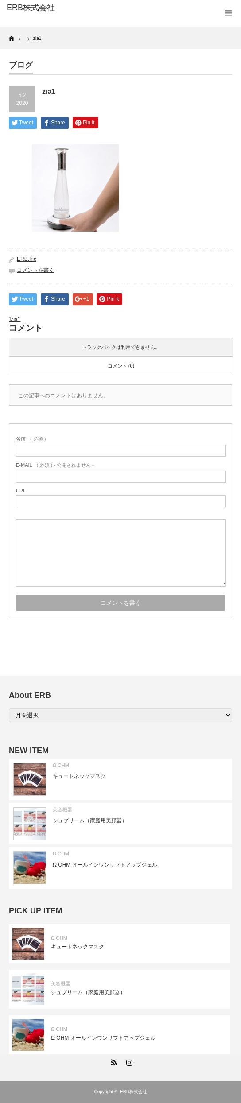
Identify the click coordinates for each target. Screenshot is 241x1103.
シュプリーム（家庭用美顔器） (90, 820)
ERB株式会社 (133, 1091)
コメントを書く (35, 270)
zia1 (15, 319)
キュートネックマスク (79, 776)
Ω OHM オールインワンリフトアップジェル (105, 865)
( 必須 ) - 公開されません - (55, 465)
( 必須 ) (31, 438)
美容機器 (62, 809)
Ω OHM (61, 765)
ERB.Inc (26, 259)
